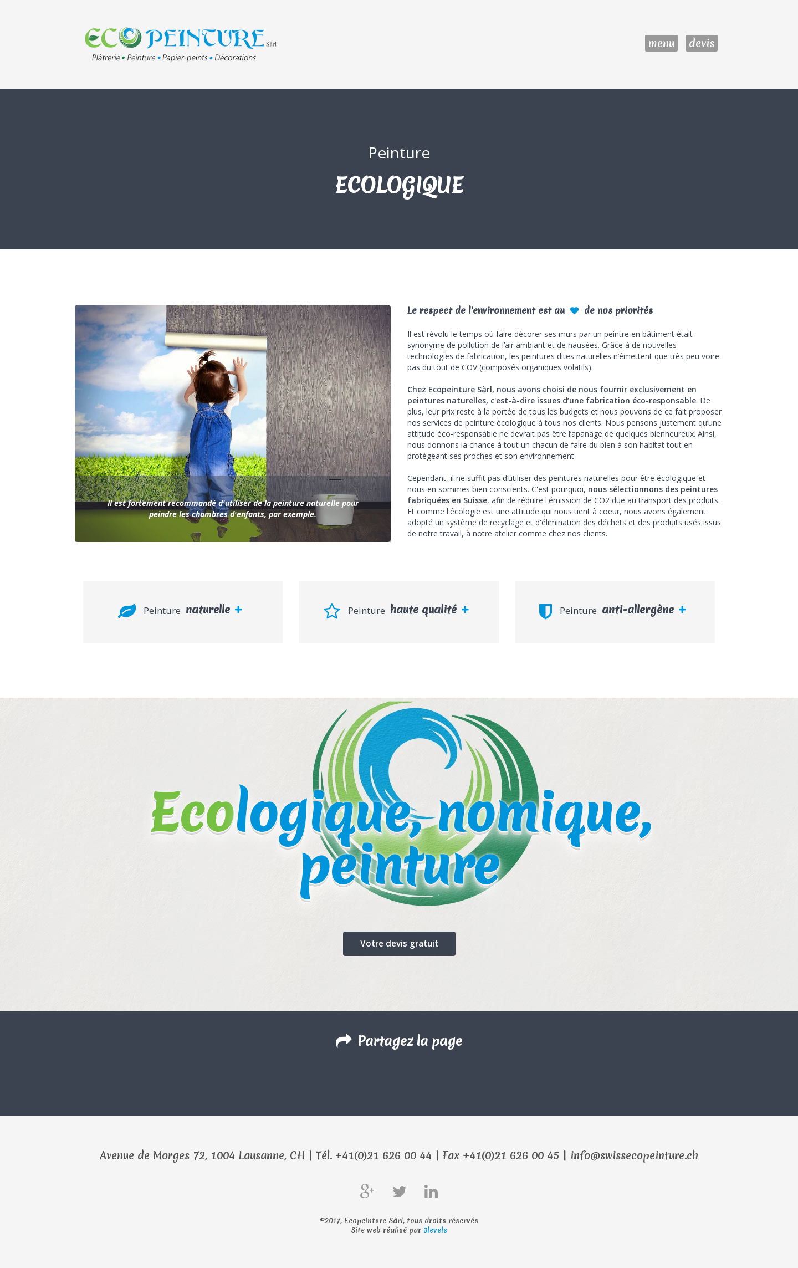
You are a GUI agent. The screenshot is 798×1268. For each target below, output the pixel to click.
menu (661, 43)
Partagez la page (399, 1041)
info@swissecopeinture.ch (634, 1155)
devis (701, 43)
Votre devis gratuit (399, 943)
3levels (435, 1230)
